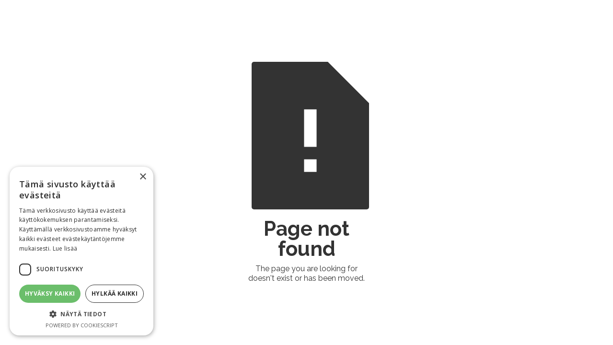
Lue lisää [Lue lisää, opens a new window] (65, 248)
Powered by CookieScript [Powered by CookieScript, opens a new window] (82, 325)
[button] (81, 314)
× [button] (142, 177)
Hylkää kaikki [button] (115, 293)
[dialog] (81, 251)
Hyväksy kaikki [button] (50, 293)
